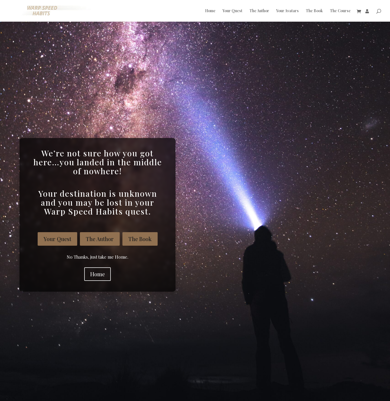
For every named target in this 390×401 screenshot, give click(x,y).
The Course (340, 11)
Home (210, 11)
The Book (314, 11)
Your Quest (232, 11)
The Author (259, 11)
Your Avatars (287, 11)
